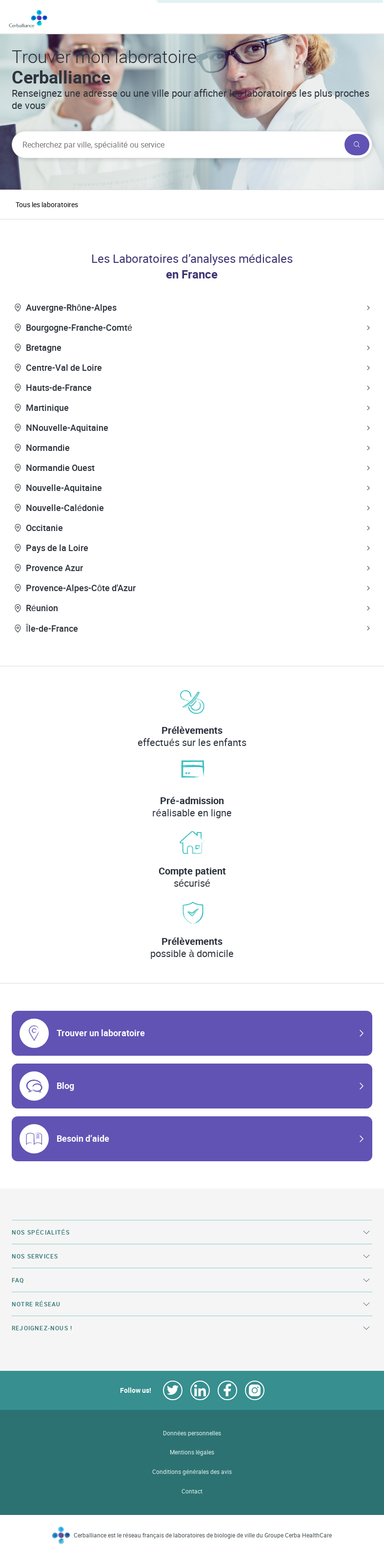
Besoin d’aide (83, 1138)
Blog (65, 1085)
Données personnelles (192, 1433)
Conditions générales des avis (191, 1471)
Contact (192, 1491)
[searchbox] (177, 144)
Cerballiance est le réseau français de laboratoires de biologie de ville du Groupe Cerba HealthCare (203, 1535)
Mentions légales (192, 1452)
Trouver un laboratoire (101, 1033)
